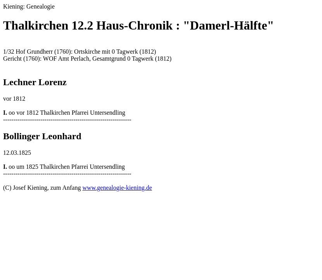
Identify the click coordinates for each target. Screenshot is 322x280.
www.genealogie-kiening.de (117, 187)
